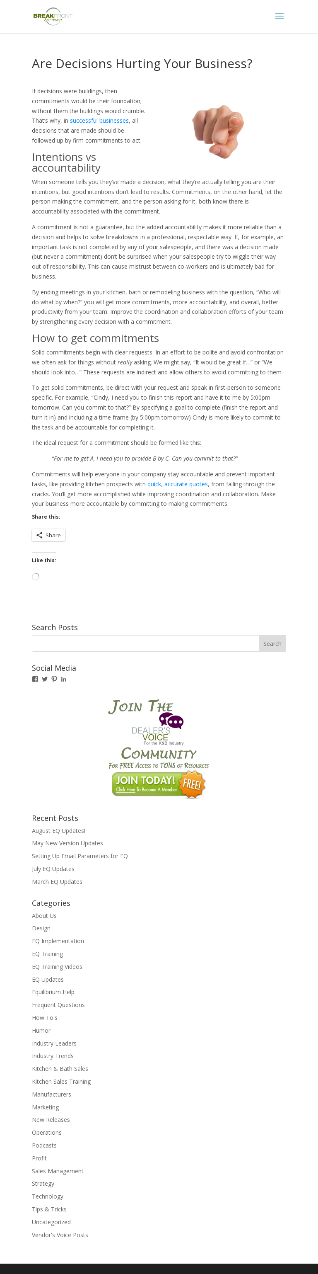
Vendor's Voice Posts (60, 1235)
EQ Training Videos (57, 967)
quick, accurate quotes (177, 484)
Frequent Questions (58, 1005)
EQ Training (47, 954)
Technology (47, 1196)
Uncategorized (51, 1222)
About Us (44, 916)
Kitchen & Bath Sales (60, 1069)
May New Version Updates (67, 843)
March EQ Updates (57, 882)
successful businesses (99, 120)
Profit (39, 1158)
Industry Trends (53, 1056)
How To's (45, 1018)
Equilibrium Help (53, 992)
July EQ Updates (53, 869)
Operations (47, 1132)
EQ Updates (48, 979)
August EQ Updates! (58, 831)
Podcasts (44, 1145)
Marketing (45, 1107)
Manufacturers (51, 1094)
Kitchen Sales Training (61, 1081)
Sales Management (58, 1171)
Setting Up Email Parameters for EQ (80, 856)
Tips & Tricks (49, 1209)
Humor (41, 1030)
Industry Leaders (54, 1043)
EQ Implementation (58, 941)
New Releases (51, 1120)
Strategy (43, 1183)
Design (41, 928)
